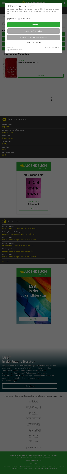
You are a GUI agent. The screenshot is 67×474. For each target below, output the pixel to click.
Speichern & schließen (33, 31)
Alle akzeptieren (33, 25)
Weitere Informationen (34, 42)
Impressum (47, 47)
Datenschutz (56, 47)
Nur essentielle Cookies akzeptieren (33, 37)
